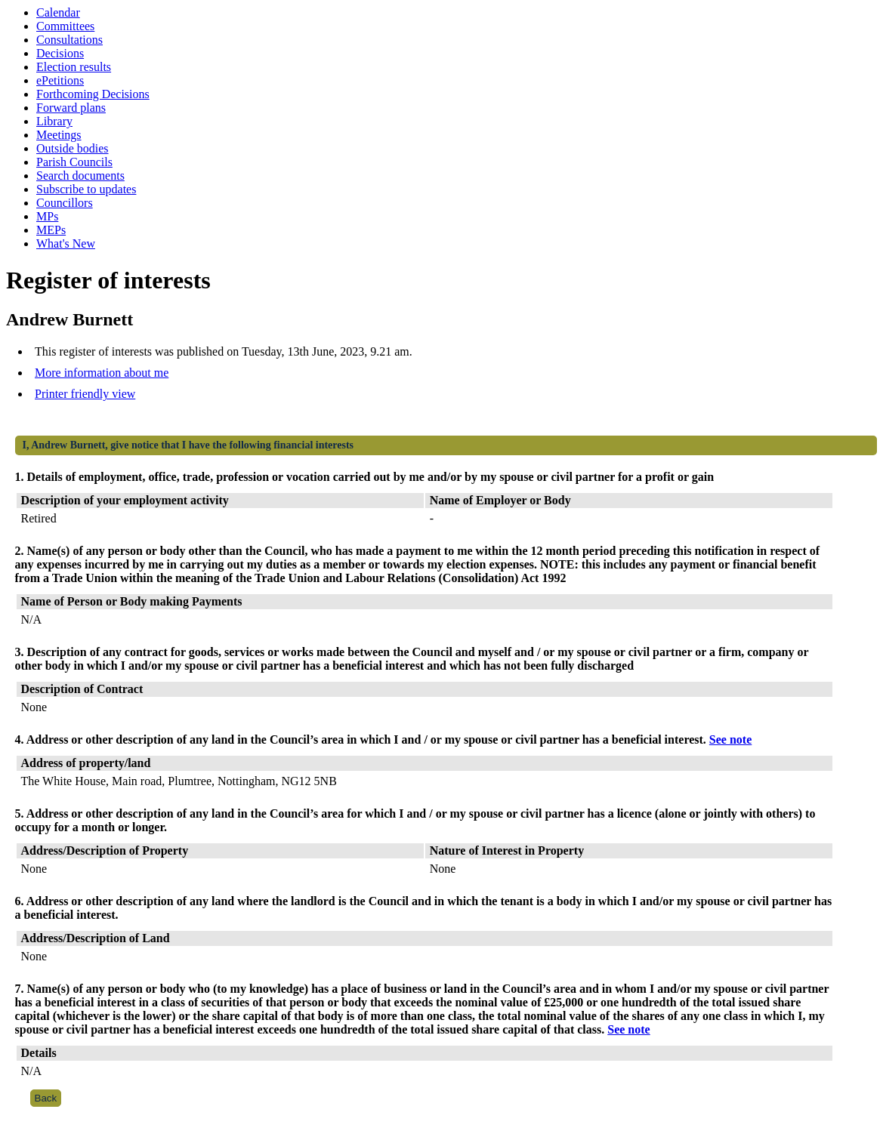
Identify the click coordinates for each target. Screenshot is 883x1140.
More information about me (101, 372)
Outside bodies (72, 148)
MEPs (51, 229)
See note (730, 739)
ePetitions (60, 80)
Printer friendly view (85, 393)
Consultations (69, 39)
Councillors (64, 202)
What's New (65, 243)
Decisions (60, 53)
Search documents (80, 175)
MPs (47, 216)
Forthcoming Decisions (93, 94)
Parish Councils (74, 162)
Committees (65, 26)
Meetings (59, 134)
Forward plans (71, 107)
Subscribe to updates (86, 189)
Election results (73, 66)
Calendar (58, 12)
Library (54, 121)
